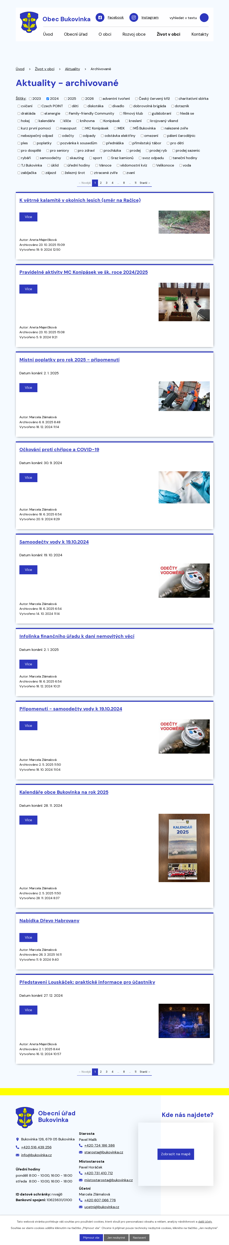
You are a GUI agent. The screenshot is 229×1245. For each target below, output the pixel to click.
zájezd (50, 172)
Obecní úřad (75, 34)
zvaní (130, 172)
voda (187, 165)
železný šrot (75, 172)
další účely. (205, 1221)
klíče (67, 120)
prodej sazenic (188, 150)
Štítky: (21, 98)
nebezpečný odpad (37, 135)
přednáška (115, 143)
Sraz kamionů (122, 157)
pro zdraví (86, 150)
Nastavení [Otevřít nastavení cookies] (139, 1237)
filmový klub (133, 113)
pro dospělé (31, 150)
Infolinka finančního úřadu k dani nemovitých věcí (76, 636)
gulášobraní (161, 113)
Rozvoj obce (134, 34)
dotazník (182, 106)
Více (28, 216)
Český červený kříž (154, 98)
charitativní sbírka (193, 98)
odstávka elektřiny (120, 135)
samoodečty (50, 157)
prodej (135, 150)
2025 (72, 98)
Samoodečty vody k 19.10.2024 (54, 542)
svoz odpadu (153, 157)
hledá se (187, 113)
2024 (54, 98)
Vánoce (105, 165)
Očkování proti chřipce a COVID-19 (59, 449)
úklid (55, 165)
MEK (121, 128)
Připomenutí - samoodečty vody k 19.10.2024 (70, 709)
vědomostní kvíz (133, 165)
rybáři (26, 157)
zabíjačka (28, 172)
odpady (89, 135)
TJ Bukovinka (31, 165)
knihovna (87, 120)
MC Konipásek (97, 128)
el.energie (52, 113)
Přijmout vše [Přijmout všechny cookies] (91, 1237)
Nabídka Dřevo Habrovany (49, 921)
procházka (112, 150)
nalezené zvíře (176, 128)
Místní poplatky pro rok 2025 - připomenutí (69, 360)
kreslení (135, 120)
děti (75, 106)
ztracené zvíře (106, 172)
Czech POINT (52, 106)
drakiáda (28, 113)
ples (24, 143)
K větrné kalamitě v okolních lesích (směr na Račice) (80, 200)
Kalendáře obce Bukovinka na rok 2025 (63, 792)
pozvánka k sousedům (78, 143)
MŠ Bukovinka (144, 128)
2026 (89, 98)
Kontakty (200, 34)
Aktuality (72, 69)
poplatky (44, 143)
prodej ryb (158, 150)
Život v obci (168, 34)
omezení (151, 135)
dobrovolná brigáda (149, 106)
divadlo (118, 106)
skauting (77, 157)
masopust (68, 128)
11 (135, 183)
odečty (68, 135)
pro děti (177, 143)
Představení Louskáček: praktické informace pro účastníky (87, 982)
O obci (105, 34)
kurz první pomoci (36, 128)
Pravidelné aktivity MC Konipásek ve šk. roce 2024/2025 (83, 272)
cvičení (26, 106)
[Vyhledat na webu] (187, 17)
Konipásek (111, 120)
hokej (25, 120)
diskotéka (95, 106)
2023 (36, 98)
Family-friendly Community (91, 113)
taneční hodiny (185, 157)
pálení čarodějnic (181, 135)
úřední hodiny (78, 165)
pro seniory (59, 150)
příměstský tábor (146, 143)
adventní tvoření (116, 98)
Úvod (48, 34)
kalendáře (47, 120)
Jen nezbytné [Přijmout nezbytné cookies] (116, 1237)
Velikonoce (165, 165)
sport (97, 157)
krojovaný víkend (164, 120)
